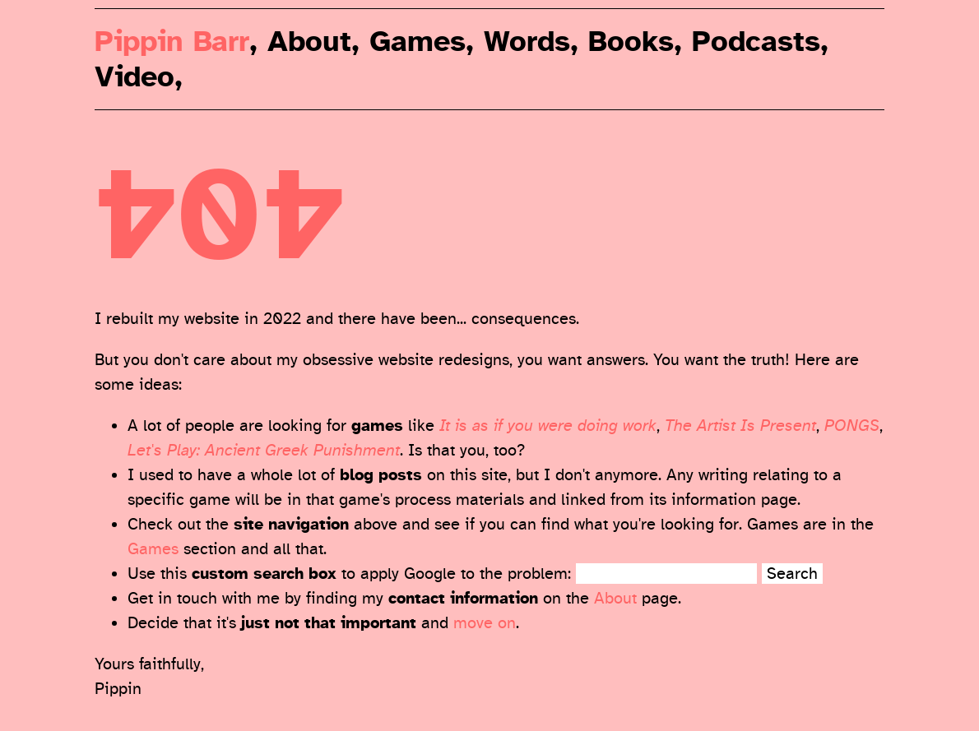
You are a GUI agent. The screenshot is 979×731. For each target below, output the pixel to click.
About (309, 41)
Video (134, 77)
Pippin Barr (172, 41)
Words (527, 41)
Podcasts (756, 41)
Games (417, 41)
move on (484, 622)
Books (631, 41)
